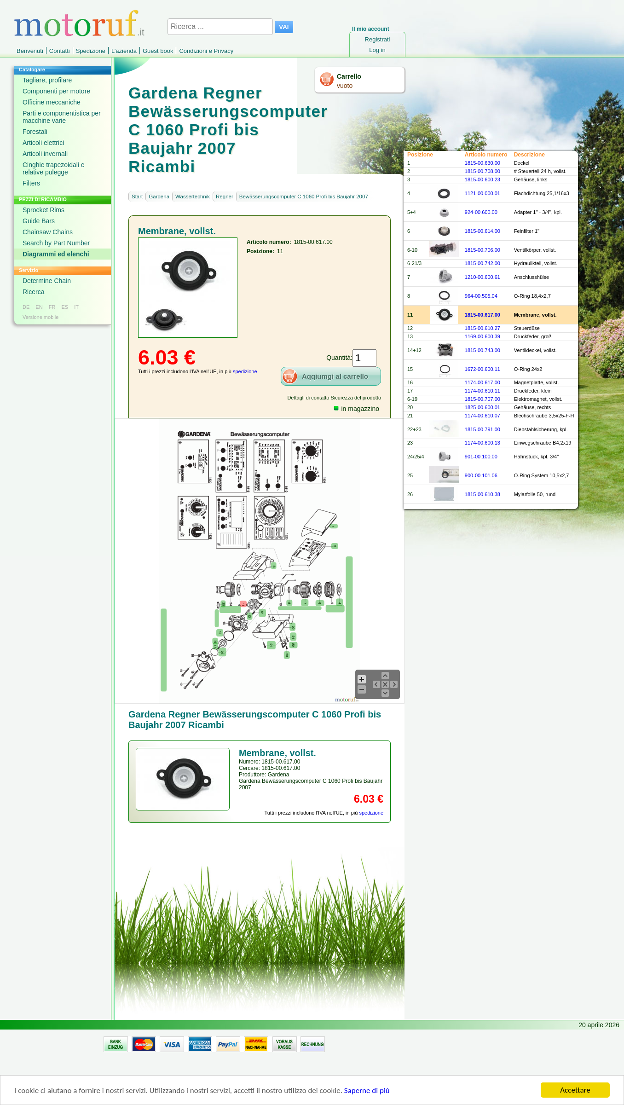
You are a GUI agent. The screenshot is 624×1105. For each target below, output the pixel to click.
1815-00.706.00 (482, 250)
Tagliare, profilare (47, 80)
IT (76, 307)
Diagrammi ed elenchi (56, 254)
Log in (377, 49)
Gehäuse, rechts (532, 407)
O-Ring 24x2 (528, 369)
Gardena (159, 196)
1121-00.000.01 (482, 193)
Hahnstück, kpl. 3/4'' (536, 456)
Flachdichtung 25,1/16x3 (541, 193)
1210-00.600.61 (482, 277)
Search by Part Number (56, 243)
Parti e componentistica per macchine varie (62, 117)
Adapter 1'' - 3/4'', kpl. (538, 212)
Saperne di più (367, 1094)
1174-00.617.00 (482, 382)
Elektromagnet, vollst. (538, 399)
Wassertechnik (192, 196)
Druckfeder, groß (533, 336)
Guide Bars (39, 221)
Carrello (349, 76)
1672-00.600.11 (482, 369)
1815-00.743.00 (482, 350)
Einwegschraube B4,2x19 (543, 442)
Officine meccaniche (52, 102)
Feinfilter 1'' (527, 231)
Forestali (35, 131)
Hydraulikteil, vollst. (535, 263)
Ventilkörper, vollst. (535, 250)
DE (26, 307)
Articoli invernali (45, 153)
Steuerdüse (527, 328)
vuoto (344, 85)
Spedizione (90, 50)
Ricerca (33, 291)
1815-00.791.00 (482, 429)
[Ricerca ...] (220, 26)
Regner (224, 196)
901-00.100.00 (481, 456)
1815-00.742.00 (482, 263)
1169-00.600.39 (482, 336)
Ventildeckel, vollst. (535, 350)
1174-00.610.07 (482, 415)
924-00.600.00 (481, 212)
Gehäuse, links (531, 179)
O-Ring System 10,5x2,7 (541, 475)
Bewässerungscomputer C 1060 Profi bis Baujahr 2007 (303, 196)
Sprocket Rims (43, 210)
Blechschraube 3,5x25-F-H (544, 415)
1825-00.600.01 (482, 407)
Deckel (522, 163)
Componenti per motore (56, 91)
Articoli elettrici (43, 142)
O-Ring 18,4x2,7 (532, 296)
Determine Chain (47, 280)
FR (52, 307)
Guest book (158, 50)
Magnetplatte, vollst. (536, 382)
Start (137, 196)
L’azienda (124, 50)
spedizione (245, 371)
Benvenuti (30, 50)
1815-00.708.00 (482, 171)
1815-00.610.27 (482, 328)
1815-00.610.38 (482, 494)
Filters (31, 183)
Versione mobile (40, 317)
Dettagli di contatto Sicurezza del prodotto (334, 397)
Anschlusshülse (531, 277)
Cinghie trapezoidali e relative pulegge (54, 168)
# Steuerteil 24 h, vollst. (540, 171)
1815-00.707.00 (482, 399)
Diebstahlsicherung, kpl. (541, 429)
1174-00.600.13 (482, 442)
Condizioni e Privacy (206, 50)
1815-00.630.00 (482, 163)
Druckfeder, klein (533, 390)
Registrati (377, 39)
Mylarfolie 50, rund (535, 494)
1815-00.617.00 (482, 315)
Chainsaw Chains (48, 232)
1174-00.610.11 (482, 390)
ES (64, 307)
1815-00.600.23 (482, 179)
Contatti (59, 50)
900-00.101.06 (481, 475)
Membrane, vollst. (535, 315)
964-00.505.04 (481, 296)
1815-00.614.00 (482, 231)
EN (38, 307)
